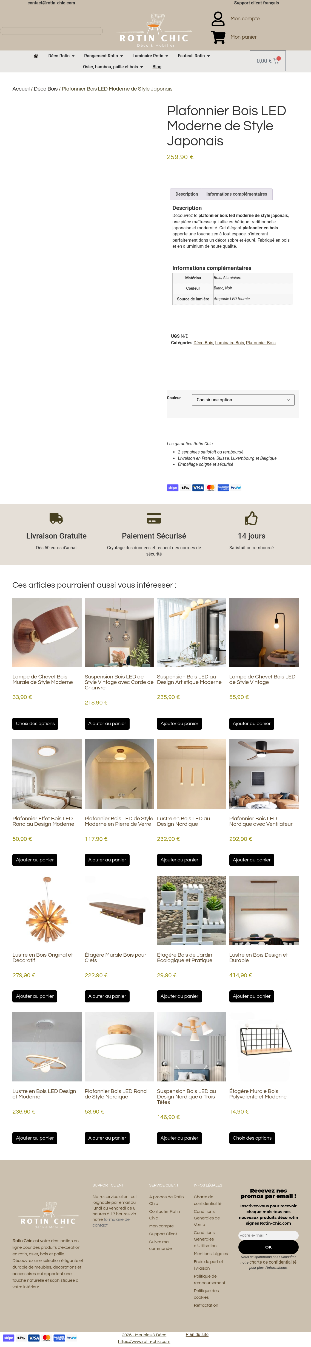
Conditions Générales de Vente (207, 1218)
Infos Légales (208, 1185)
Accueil (21, 89)
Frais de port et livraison (208, 1265)
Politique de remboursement (209, 1279)
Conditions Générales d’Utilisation (205, 1239)
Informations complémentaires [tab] (236, 194)
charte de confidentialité (272, 1262)
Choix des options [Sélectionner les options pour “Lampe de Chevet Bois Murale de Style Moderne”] (35, 723)
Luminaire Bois (229, 342)
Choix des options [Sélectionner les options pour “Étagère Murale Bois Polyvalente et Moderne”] (252, 1138)
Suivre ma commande (160, 1245)
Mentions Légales (211, 1254)
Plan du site (197, 1334)
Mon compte (161, 1226)
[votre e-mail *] (268, 1235)
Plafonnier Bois (261, 342)
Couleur (174, 398)
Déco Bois (46, 89)
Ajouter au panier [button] (107, 723)
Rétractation (206, 1305)
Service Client (164, 1185)
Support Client (163, 1234)
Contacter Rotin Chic (164, 1215)
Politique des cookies (206, 1294)
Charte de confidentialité (207, 1200)
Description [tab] (186, 194)
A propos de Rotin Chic (166, 1200)
